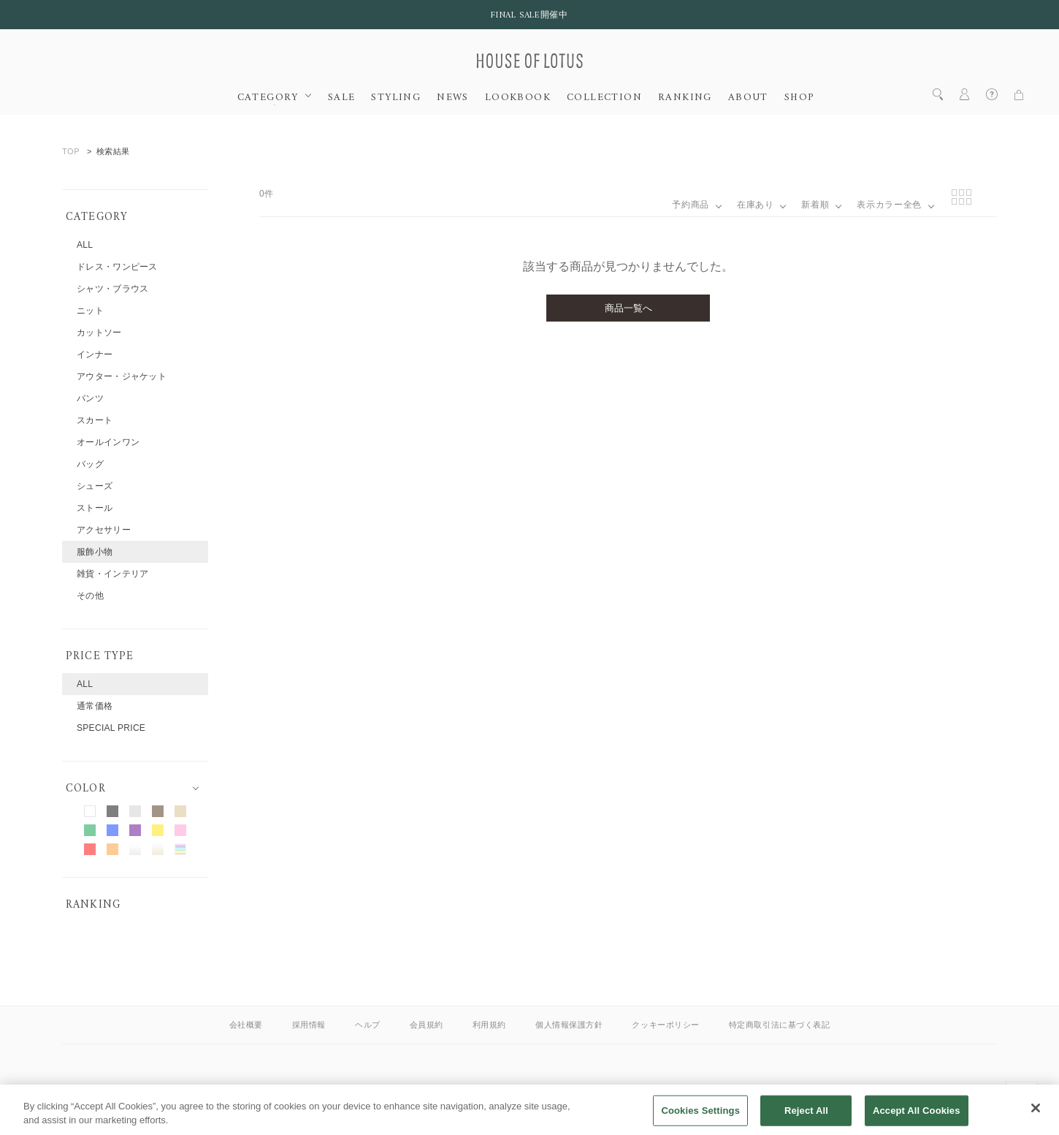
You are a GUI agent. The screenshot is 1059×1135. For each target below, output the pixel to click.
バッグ (90, 464)
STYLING (396, 98)
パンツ (90, 398)
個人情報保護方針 (569, 1024)
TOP (71, 151)
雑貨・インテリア (112, 574)
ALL (85, 245)
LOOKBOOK (518, 98)
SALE (342, 98)
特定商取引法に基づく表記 (779, 1024)
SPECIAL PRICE (111, 728)
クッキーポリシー (665, 1024)
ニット (90, 310)
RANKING (685, 98)
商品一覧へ (628, 308)
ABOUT (748, 98)
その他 (90, 596)
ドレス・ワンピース (117, 267)
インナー (94, 354)
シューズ (94, 486)
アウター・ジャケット (122, 376)
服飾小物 (94, 552)
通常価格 (94, 706)
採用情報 (309, 1024)
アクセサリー (104, 530)
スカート (94, 420)
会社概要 (246, 1024)
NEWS (453, 98)
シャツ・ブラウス (112, 289)
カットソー (99, 332)
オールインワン (108, 442)
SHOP (799, 98)
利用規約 (489, 1024)
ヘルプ (368, 1024)
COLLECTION (604, 98)
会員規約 (426, 1024)
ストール (94, 508)
